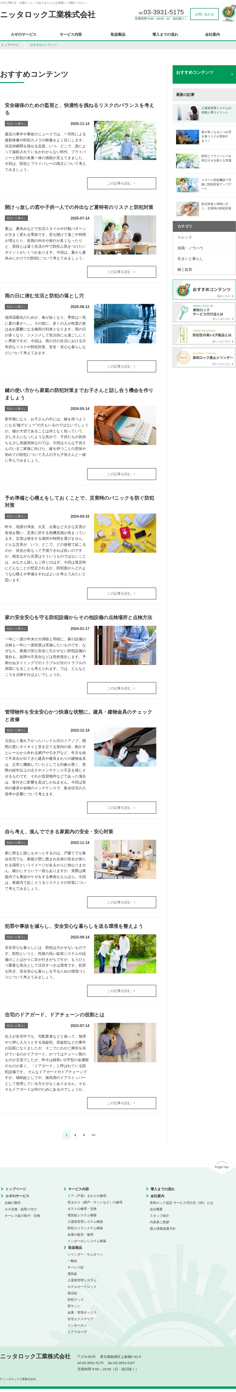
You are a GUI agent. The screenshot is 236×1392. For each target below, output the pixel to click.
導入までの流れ (165, 34)
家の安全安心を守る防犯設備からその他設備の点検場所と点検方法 (78, 619)
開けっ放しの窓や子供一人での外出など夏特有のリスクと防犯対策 (79, 207)
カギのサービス (23, 34)
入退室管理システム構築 (85, 1225)
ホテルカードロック (82, 1290)
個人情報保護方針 (163, 1232)
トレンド (184, 237)
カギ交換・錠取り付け (21, 1212)
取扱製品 (118, 34)
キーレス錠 (76, 1270)
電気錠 (72, 1277)
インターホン (77, 1328)
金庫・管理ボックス (82, 1316)
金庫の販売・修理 (80, 1238)
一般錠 (72, 1264)
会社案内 (212, 34)
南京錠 (72, 1296)
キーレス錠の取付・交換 (22, 1219)
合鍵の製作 (13, 1206)
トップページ (10, 45)
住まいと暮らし (190, 259)
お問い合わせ (204, 14)
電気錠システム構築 (82, 1218)
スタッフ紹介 (159, 1219)
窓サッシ (74, 1309)
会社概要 (156, 1212)
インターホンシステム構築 (87, 1244)
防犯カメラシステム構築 (85, 1231)
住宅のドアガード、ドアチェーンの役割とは (55, 1017)
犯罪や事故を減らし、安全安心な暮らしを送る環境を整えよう (74, 928)
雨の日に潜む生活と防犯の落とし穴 (44, 296)
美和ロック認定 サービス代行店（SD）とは (181, 1206)
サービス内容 (71, 34)
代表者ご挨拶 (159, 1225)
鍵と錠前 (184, 269)
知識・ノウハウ (190, 248)
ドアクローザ (77, 1335)
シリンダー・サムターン (85, 1257)
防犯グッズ (76, 1303)
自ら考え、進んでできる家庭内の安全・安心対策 (59, 833)
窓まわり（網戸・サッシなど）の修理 (95, 1205)
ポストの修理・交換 (82, 1212)
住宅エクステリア (80, 1322)
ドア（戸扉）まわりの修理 (87, 1199)
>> (93, 1138)
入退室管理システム (82, 1283)
